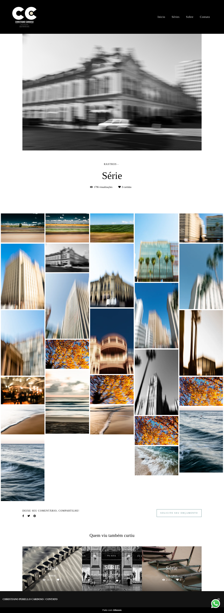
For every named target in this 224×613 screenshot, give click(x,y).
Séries (176, 16)
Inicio (161, 16)
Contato (205, 16)
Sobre (189, 16)
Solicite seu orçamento (179, 513)
